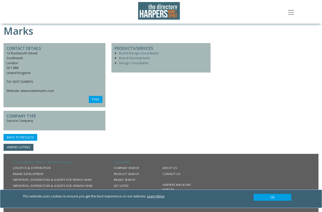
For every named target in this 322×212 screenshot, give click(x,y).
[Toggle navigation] (291, 12)
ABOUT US (170, 168)
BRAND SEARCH (125, 180)
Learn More (156, 196)
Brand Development (134, 58)
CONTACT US (171, 174)
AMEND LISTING (18, 147)
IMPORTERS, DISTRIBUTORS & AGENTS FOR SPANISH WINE (53, 186)
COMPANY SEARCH (126, 168)
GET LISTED (121, 186)
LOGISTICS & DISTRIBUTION (32, 168)
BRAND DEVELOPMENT (28, 174)
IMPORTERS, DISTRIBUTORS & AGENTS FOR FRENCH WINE (52, 180)
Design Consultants (134, 63)
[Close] (272, 197)
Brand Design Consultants (139, 53)
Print (95, 99)
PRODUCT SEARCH (126, 174)
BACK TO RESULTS (20, 137)
